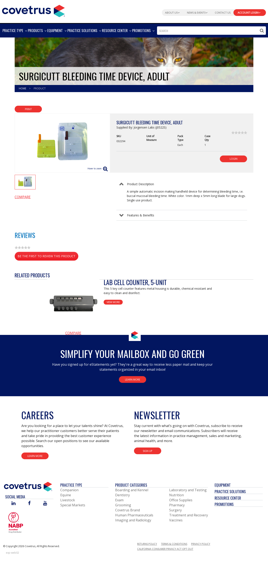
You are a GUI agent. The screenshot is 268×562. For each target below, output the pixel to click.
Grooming (123, 505)
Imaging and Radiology (133, 520)
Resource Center (228, 498)
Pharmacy (177, 505)
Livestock (67, 500)
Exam (119, 500)
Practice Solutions (230, 491)
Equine (65, 495)
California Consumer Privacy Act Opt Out (165, 549)
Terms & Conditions (174, 544)
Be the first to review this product (48, 257)
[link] (239, 133)
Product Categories (131, 485)
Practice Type (71, 485)
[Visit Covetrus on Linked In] (13, 503)
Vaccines (176, 520)
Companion (69, 490)
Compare (23, 197)
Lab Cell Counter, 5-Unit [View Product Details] (135, 282)
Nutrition (176, 495)
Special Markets (72, 505)
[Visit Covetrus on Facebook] (29, 503)
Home (23, 88)
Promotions (224, 504)
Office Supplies (180, 500)
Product (40, 88)
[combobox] (211, 30)
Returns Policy (147, 544)
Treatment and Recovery (188, 515)
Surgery (175, 510)
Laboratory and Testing (188, 490)
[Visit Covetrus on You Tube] (45, 503)
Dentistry (122, 495)
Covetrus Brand (127, 510)
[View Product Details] (73, 304)
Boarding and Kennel (131, 490)
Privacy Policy (200, 544)
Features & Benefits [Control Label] (140, 215)
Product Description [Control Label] (140, 184)
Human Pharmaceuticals (134, 515)
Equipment (223, 485)
